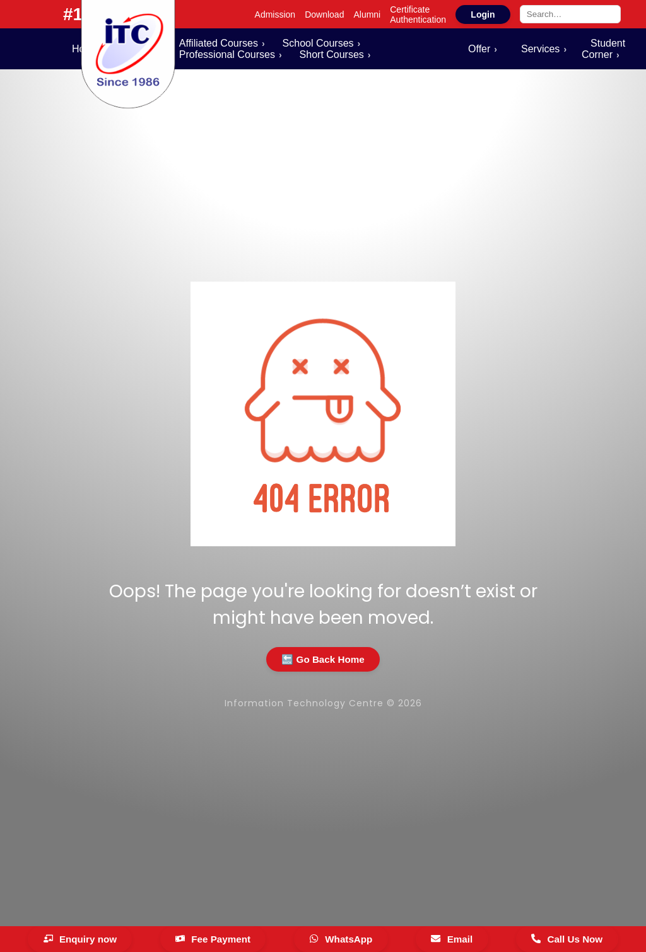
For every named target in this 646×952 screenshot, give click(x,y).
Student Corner (603, 49)
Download (324, 14)
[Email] (452, 939)
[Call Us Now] (567, 939)
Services (540, 48)
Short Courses (332, 54)
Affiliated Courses (218, 43)
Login (483, 14)
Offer (479, 48)
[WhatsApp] (341, 939)
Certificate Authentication (418, 14)
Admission (275, 14)
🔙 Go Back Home (322, 659)
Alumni (366, 14)
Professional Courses (227, 54)
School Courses (318, 43)
